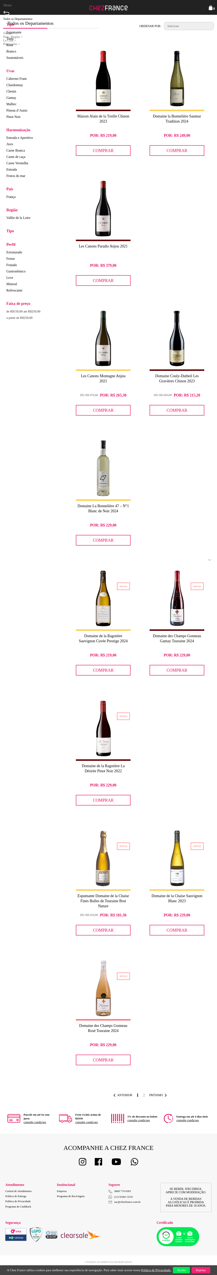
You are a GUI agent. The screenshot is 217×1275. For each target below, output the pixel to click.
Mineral (11, 284)
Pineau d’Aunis (16, 110)
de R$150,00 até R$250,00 (23, 311)
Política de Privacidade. (156, 1270)
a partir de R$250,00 (19, 317)
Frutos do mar (15, 176)
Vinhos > (9, 33)
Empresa (62, 1191)
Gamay (11, 97)
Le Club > (9, 40)
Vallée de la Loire (18, 218)
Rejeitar (201, 1270)
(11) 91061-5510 (120, 1197)
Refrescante (14, 290)
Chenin (11, 91)
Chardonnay (14, 85)
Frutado (11, 265)
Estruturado (14, 252)
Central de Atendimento (18, 1191)
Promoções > (11, 44)
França (11, 197)
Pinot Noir (13, 117)
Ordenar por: (150, 26)
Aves (9, 144)
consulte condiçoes (35, 1122)
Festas (10, 258)
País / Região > (12, 37)
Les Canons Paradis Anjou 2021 (103, 246)
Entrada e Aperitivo (19, 138)
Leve (9, 277)
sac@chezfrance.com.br (124, 1201)
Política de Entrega (15, 1196)
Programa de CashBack (18, 1206)
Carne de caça (15, 157)
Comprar (103, 150)
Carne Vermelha (17, 163)
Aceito (181, 1270)
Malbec (11, 104)
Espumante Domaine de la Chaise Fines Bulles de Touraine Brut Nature (103, 901)
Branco (11, 51)
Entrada (11, 169)
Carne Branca (15, 150)
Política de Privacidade (18, 1201)
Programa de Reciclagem (71, 1196)
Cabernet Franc (16, 78)
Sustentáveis (14, 57)
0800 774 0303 (122, 1191)
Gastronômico (16, 271)
